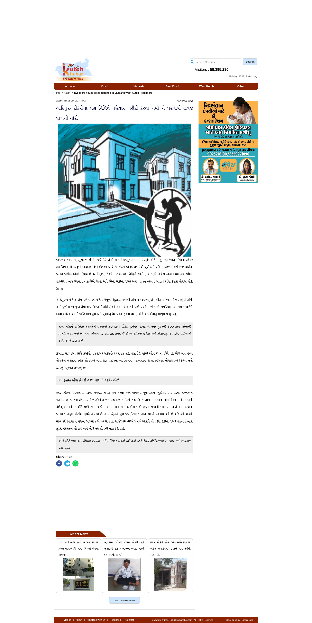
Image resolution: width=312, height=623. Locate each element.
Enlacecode (247, 620)
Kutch (105, 86)
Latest (70, 86)
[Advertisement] (156, 28)
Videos (67, 619)
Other (241, 86)
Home (57, 92)
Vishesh (139, 86)
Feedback (115, 619)
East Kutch (173, 86)
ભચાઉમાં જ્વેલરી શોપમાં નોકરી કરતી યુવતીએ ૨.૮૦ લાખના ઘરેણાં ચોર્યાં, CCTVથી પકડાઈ (124, 549)
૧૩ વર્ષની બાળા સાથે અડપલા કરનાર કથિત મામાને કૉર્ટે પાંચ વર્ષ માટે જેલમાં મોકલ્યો (78, 549)
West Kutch (206, 86)
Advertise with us (96, 619)
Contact (130, 619)
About (79, 619)
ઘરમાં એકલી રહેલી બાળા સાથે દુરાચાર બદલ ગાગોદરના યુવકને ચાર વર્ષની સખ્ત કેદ (170, 549)
